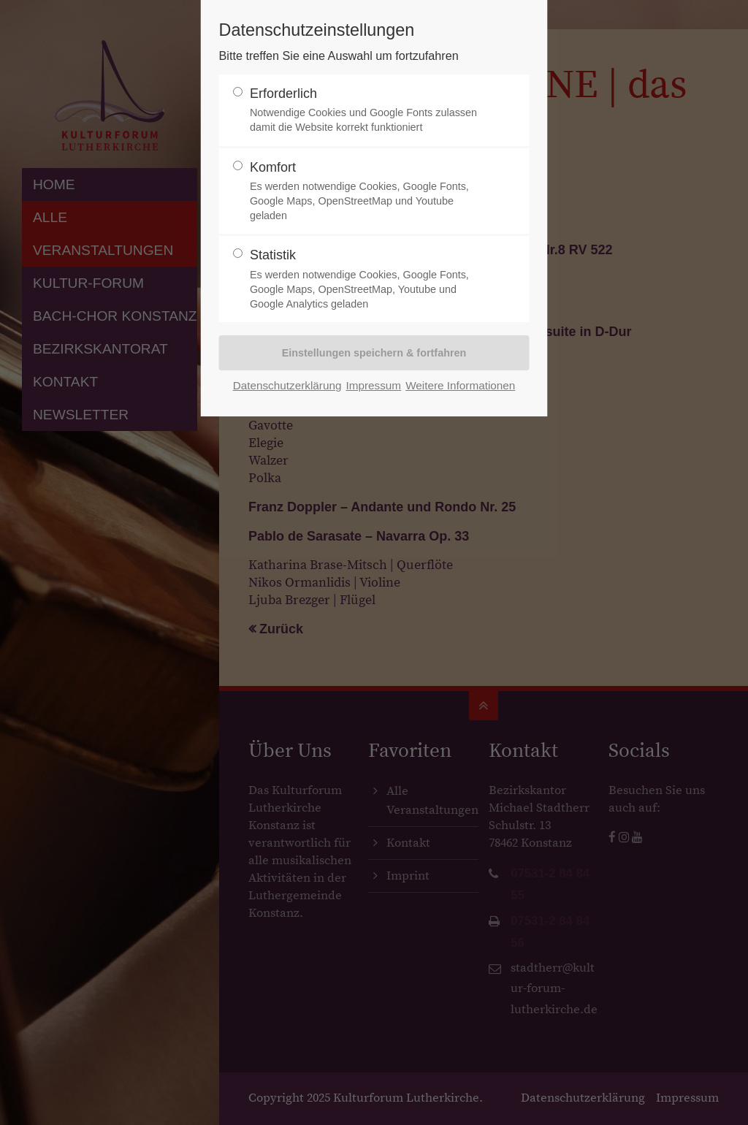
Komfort (368, 192)
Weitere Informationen (460, 385)
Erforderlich (368, 110)
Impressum (373, 385)
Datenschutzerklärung (287, 385)
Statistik (368, 279)
